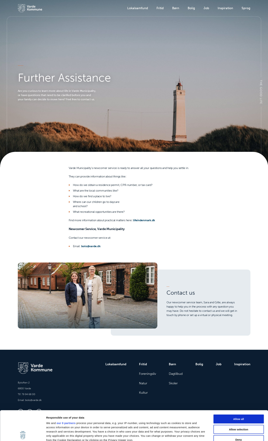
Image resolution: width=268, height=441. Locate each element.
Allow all (238, 389)
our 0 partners (66, 393)
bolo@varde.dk (91, 246)
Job (206, 8)
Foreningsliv (147, 374)
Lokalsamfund (137, 8)
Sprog (246, 8)
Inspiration (225, 8)
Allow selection (238, 399)
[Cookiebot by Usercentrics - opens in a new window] (22, 434)
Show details (185, 434)
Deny (238, 410)
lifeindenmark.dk (144, 220)
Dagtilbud (176, 374)
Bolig (191, 8)
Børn (175, 8)
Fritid (160, 8)
